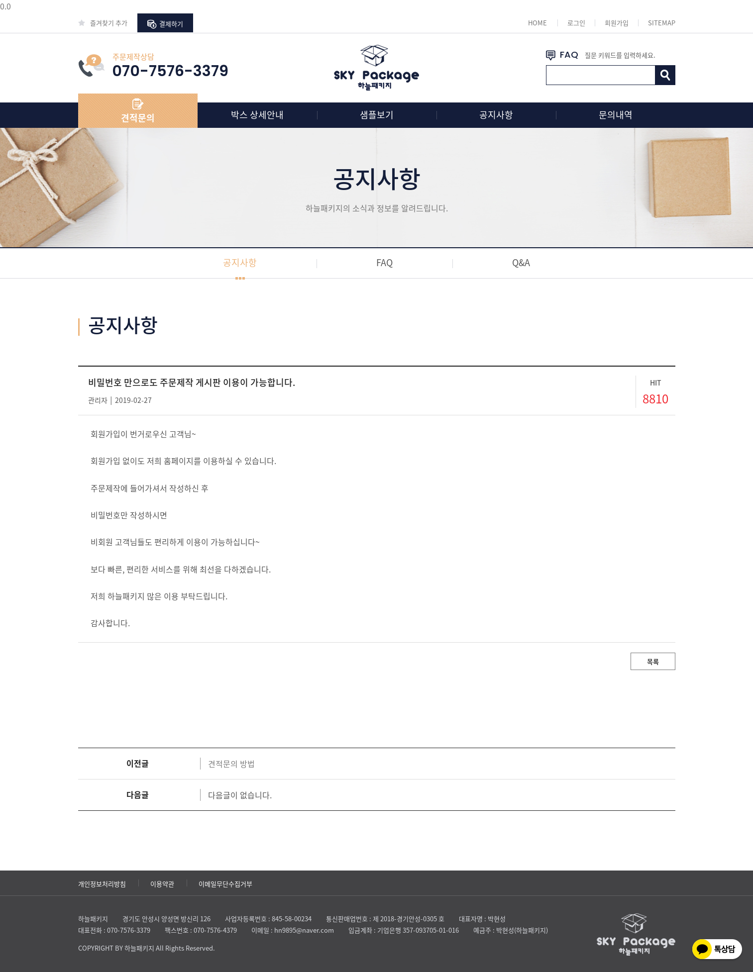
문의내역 (616, 114)
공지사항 (496, 114)
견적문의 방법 (231, 764)
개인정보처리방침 (102, 883)
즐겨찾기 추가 (102, 22)
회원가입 (617, 22)
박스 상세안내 (257, 114)
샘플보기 (377, 114)
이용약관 (162, 883)
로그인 (576, 22)
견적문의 (138, 117)
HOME (537, 22)
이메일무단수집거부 (225, 883)
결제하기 (165, 24)
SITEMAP (661, 22)
